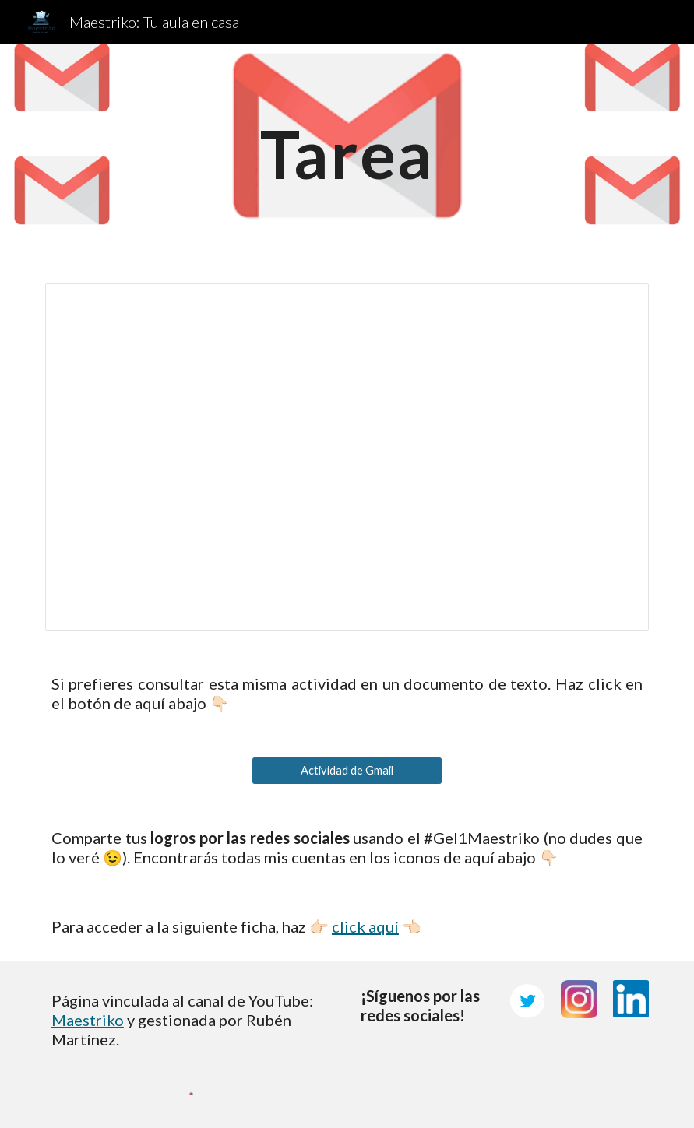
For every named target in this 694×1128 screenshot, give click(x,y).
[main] (346, 153)
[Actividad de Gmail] (347, 770)
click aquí (365, 926)
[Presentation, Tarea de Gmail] (347, 457)
